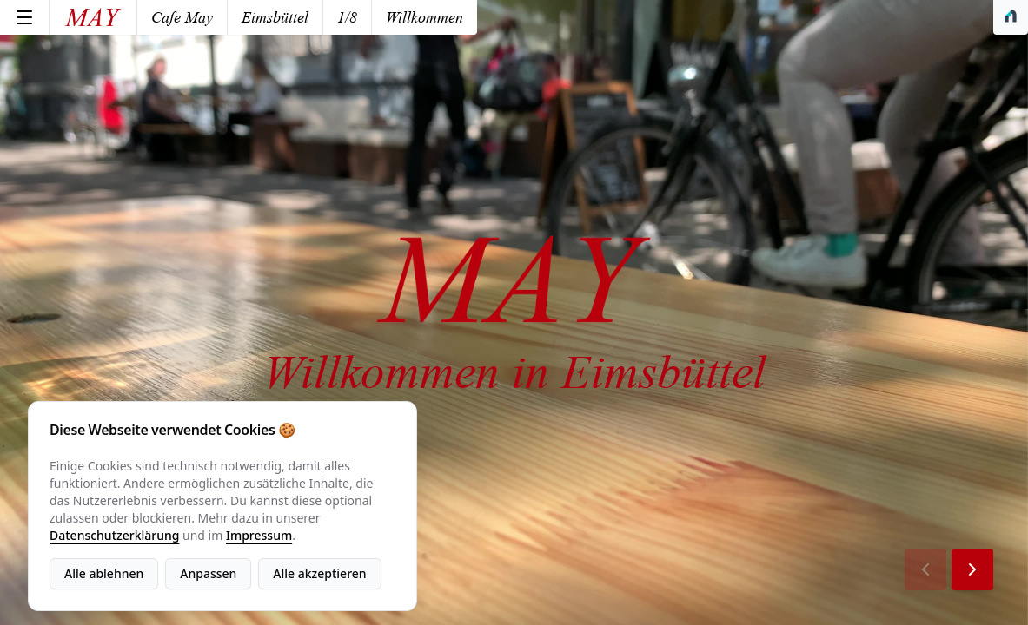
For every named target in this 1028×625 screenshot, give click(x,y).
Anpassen (208, 573)
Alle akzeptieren (319, 573)
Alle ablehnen (103, 573)
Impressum (259, 535)
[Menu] (24, 17)
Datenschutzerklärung (114, 535)
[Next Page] (972, 569)
